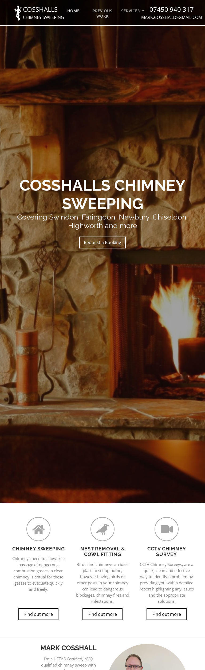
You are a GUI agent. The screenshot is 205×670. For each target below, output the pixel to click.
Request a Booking (102, 243)
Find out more (38, 614)
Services (131, 10)
